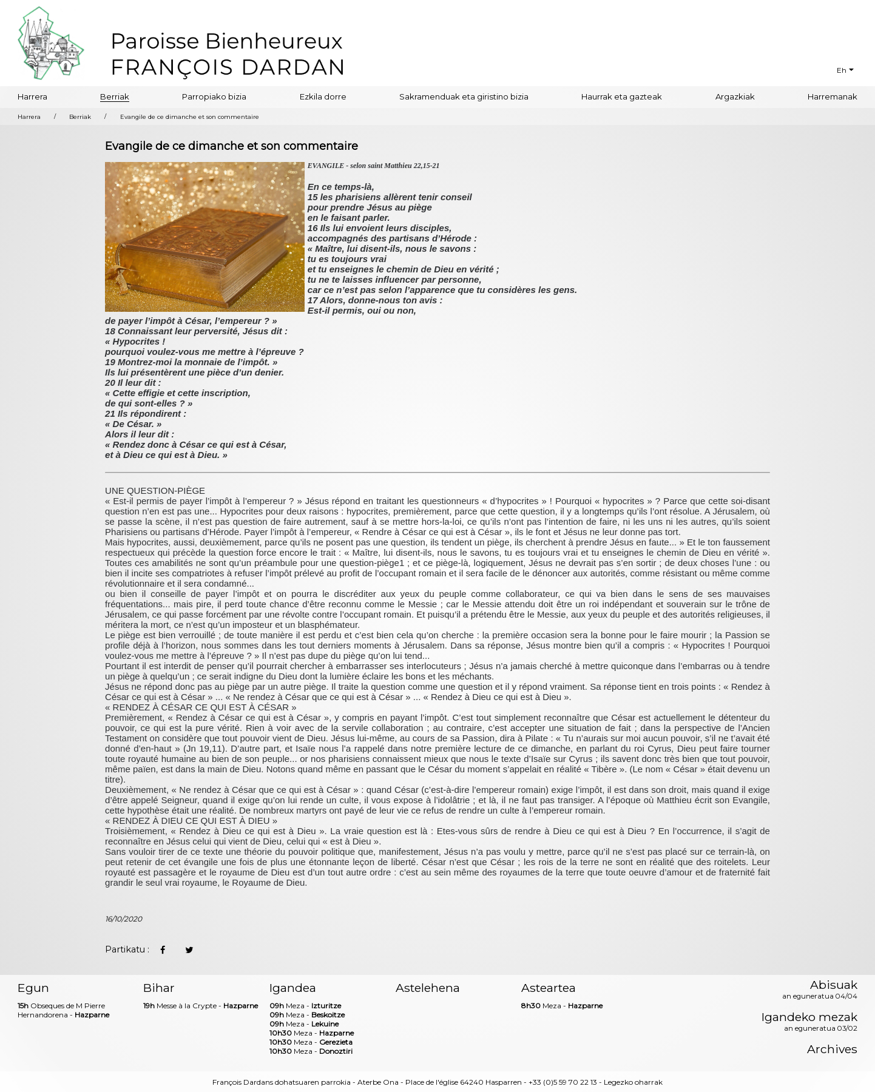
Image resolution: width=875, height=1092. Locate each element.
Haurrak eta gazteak (621, 96)
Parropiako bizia (214, 96)
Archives (832, 1049)
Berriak (114, 96)
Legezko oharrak (633, 1082)
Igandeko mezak (809, 1022)
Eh (841, 70)
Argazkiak (735, 96)
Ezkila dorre (323, 96)
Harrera (32, 96)
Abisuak (819, 990)
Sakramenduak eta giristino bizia (464, 96)
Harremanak (832, 96)
